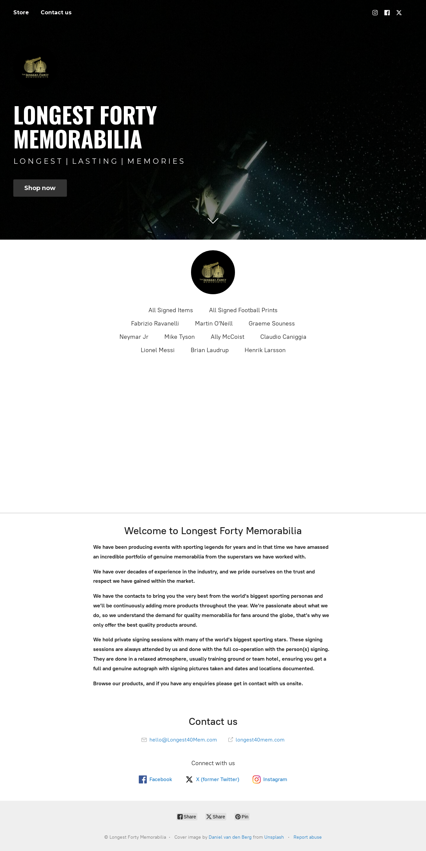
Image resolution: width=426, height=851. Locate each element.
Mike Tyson (179, 336)
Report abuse (308, 837)
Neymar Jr (133, 336)
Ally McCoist (227, 336)
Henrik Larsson (265, 350)
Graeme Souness (272, 323)
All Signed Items (170, 310)
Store (21, 12)
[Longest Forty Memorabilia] (213, 272)
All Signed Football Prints (243, 310)
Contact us (56, 12)
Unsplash (274, 837)
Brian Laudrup (210, 350)
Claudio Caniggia (283, 336)
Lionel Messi (158, 350)
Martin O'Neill (214, 323)
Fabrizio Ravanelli (155, 323)
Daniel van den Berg (230, 837)
